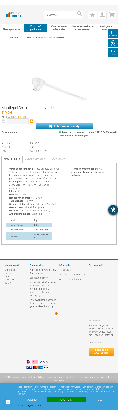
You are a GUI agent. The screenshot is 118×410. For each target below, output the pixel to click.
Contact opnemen (39, 277)
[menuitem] (6, 2)
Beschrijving (12, 159)
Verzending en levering (70, 279)
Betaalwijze (65, 269)
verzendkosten (54, 377)
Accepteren (66, 400)
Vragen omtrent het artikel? (86, 168)
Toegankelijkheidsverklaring (73, 274)
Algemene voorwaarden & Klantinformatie (43, 271)
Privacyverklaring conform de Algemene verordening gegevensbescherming (43, 303)
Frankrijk (8, 273)
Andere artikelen (36, 159)
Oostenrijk (9, 269)
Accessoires (59, 159)
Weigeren (32, 400)
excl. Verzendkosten (20, 117)
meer (100, 400)
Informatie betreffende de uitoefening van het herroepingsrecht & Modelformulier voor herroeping (43, 289)
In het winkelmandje (64, 126)
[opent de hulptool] (113, 210)
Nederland (9, 279)
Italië (6, 276)
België (7, 282)
